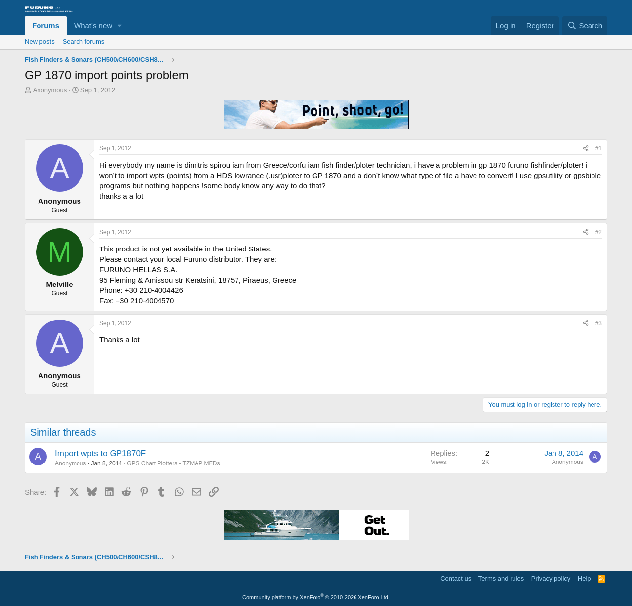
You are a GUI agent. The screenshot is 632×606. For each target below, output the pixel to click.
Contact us (455, 578)
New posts (40, 41)
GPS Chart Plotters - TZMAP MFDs (173, 463)
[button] (120, 25)
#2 (598, 232)
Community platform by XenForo (316, 597)
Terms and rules (501, 578)
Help (584, 578)
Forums (45, 25)
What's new (93, 25)
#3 (598, 323)
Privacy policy (550, 578)
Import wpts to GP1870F (100, 453)
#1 (598, 148)
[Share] (585, 148)
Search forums (84, 41)
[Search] (584, 25)
